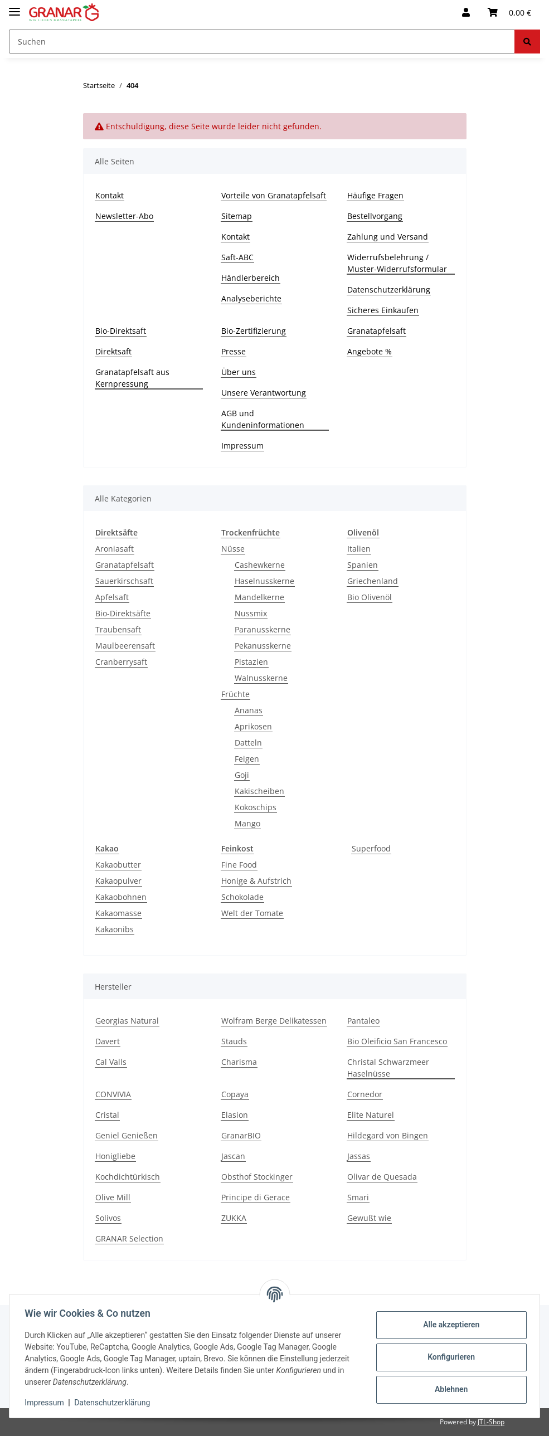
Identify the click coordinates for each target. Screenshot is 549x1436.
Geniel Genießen (126, 1135)
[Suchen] (262, 41)
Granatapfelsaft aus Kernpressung (132, 378)
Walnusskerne (261, 678)
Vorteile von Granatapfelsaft (273, 195)
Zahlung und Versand (387, 236)
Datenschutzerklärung (388, 289)
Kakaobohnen (121, 897)
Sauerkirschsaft (124, 581)
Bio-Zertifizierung (253, 330)
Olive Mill (112, 1197)
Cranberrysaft (121, 661)
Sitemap (236, 216)
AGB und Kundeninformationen (262, 419)
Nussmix (251, 613)
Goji (242, 775)
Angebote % (369, 351)
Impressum (242, 445)
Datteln (248, 742)
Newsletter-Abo (124, 216)
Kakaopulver (118, 880)
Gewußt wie (369, 1218)
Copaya (235, 1094)
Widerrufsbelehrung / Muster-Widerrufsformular (397, 263)
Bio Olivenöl (369, 597)
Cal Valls (111, 1062)
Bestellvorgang (374, 216)
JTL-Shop (491, 1422)
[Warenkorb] (509, 12)
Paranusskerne (262, 629)
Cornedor (364, 1094)
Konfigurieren (448, 1356)
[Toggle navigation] (14, 7)
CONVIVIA (113, 1094)
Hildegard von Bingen (387, 1135)
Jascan (233, 1156)
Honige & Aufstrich (256, 880)
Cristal (107, 1114)
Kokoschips (255, 807)
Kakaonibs (114, 929)
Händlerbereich (250, 277)
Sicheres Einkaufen (383, 310)
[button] (466, 12)
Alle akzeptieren (448, 1324)
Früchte (235, 694)
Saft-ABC (237, 257)
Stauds (234, 1041)
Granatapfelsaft (376, 330)
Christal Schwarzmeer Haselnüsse (388, 1068)
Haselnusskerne (264, 581)
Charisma (239, 1062)
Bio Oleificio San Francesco (397, 1041)
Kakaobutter (118, 864)
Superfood (371, 848)
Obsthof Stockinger (257, 1176)
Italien (359, 548)
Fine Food (239, 864)
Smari (358, 1197)
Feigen (247, 758)
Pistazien (251, 661)
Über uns (238, 372)
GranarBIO (241, 1135)
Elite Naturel (370, 1114)
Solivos (108, 1218)
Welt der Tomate (252, 913)
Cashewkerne (260, 564)
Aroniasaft (114, 548)
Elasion (234, 1114)
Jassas (358, 1156)
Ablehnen (448, 1389)
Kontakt (109, 195)
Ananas (249, 710)
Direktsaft (113, 351)
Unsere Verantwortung (263, 392)
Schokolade (242, 897)
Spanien (362, 564)
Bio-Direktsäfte (122, 613)
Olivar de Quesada (382, 1176)
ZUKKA (233, 1218)
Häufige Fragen (375, 195)
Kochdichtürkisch (127, 1176)
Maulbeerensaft (125, 645)
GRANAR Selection (129, 1238)
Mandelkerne (259, 597)
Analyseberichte (251, 298)
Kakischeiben (259, 791)
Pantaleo (363, 1020)
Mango (247, 823)
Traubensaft (118, 629)
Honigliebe (115, 1156)
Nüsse (233, 548)
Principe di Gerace (255, 1197)
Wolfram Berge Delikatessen (274, 1020)
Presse (233, 351)
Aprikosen (253, 726)
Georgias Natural (127, 1020)
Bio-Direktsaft (120, 330)
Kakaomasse (118, 913)
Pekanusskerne (263, 645)
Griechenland (372, 581)
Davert (107, 1041)
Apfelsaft (112, 597)
